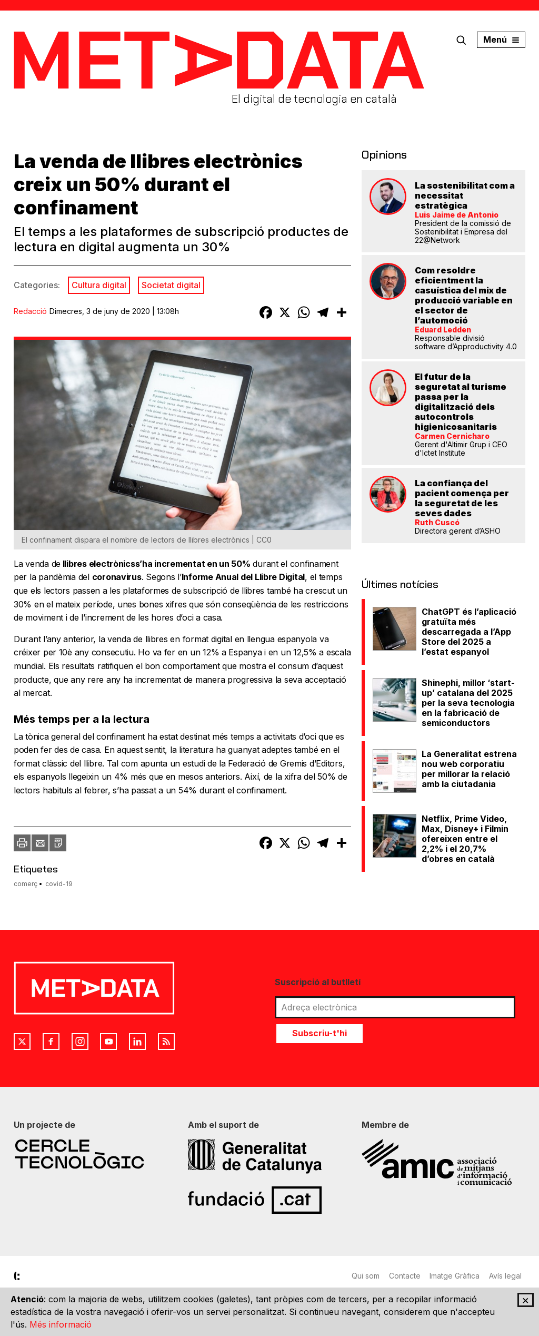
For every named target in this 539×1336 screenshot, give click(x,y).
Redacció (30, 311)
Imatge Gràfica (457, 1274)
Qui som (366, 1274)
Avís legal (509, 1274)
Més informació (60, 1324)
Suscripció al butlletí (318, 980)
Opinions (382, 154)
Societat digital (171, 285)
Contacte (406, 1274)
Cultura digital (99, 285)
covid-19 (59, 884)
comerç (25, 884)
